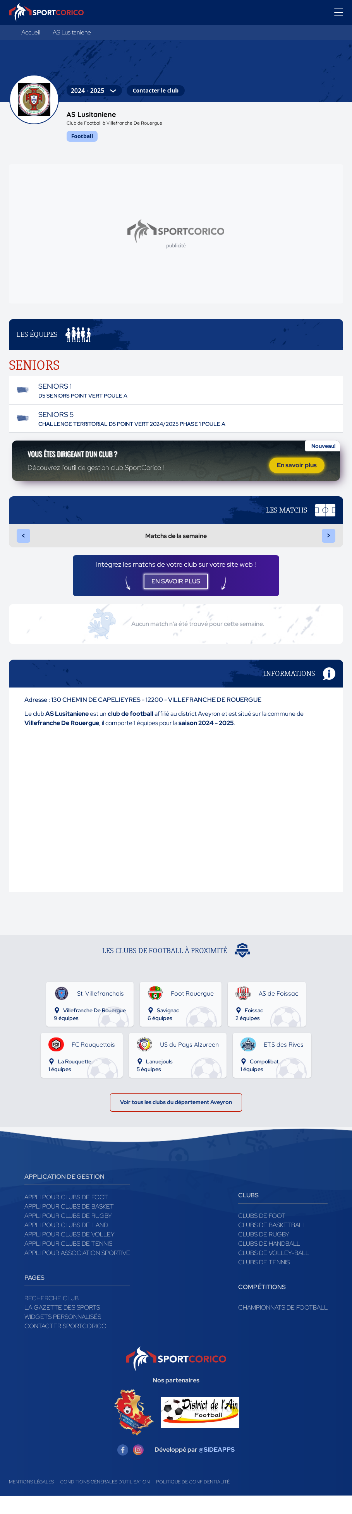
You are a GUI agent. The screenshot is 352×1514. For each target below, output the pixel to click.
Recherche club (51, 1316)
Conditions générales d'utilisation (105, 1500)
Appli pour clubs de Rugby (68, 1234)
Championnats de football (283, 1326)
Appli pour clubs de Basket (69, 1225)
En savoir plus (297, 467)
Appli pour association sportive (77, 1271)
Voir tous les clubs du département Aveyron (176, 1118)
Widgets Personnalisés (62, 1335)
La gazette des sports (62, 1326)
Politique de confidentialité (193, 1500)
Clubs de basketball (272, 1243)
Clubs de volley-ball (273, 1271)
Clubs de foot (261, 1234)
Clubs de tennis (264, 1280)
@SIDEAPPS (217, 1468)
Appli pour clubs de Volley (69, 1252)
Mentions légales (31, 1500)
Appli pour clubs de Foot (66, 1215)
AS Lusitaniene (72, 32)
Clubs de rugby (263, 1252)
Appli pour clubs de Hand (66, 1243)
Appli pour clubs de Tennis (68, 1262)
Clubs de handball (269, 1262)
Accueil (30, 32)
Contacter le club (156, 90)
